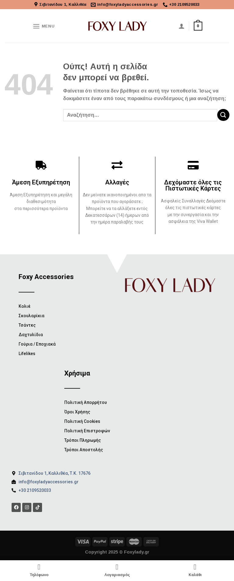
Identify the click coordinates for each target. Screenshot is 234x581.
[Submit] (223, 115)
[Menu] (44, 26)
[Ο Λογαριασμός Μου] (182, 26)
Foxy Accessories (46, 277)
